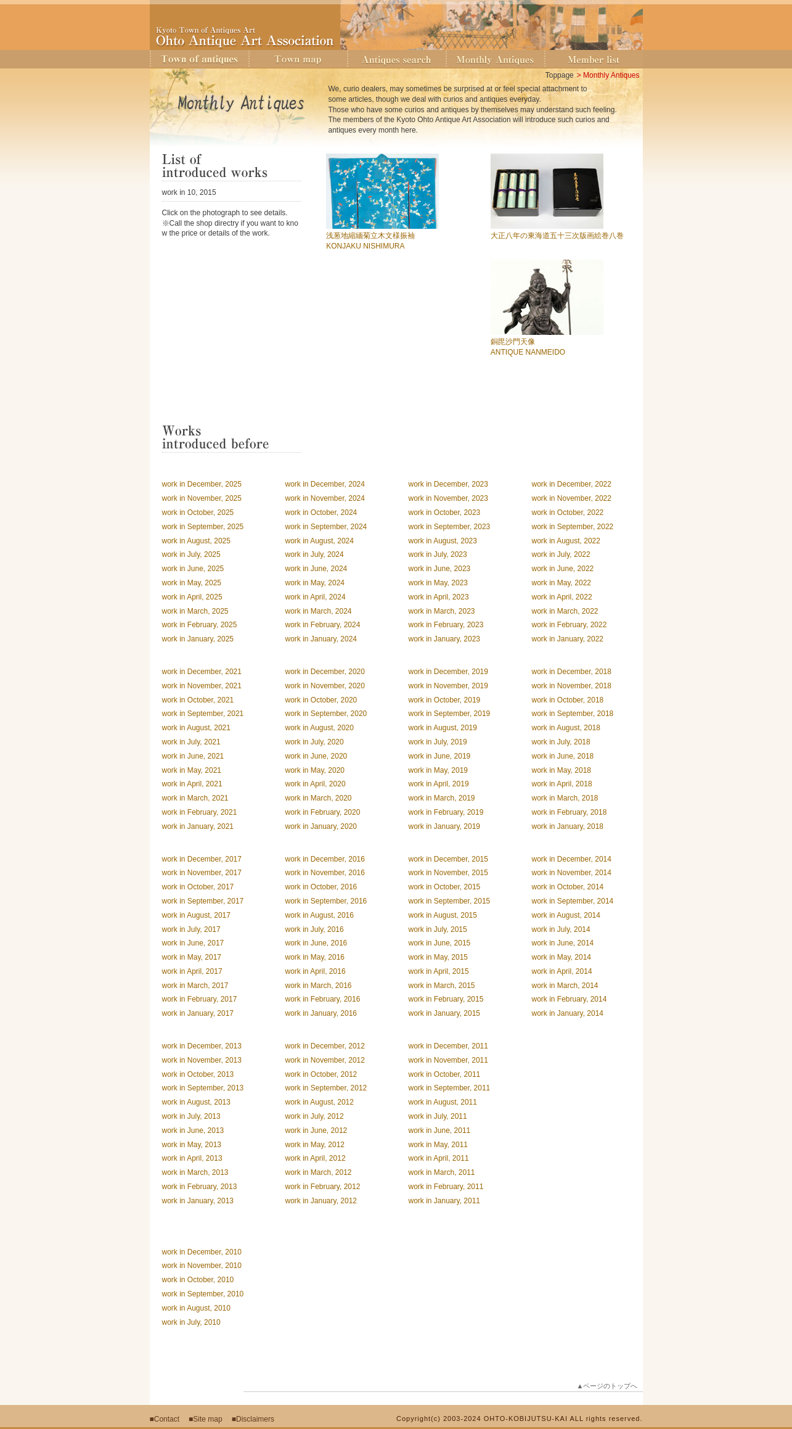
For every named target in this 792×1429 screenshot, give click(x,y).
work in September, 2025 (203, 526)
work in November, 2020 (325, 686)
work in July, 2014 (561, 929)
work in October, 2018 (568, 700)
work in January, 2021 (198, 826)
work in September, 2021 (203, 713)
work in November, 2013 (202, 1060)
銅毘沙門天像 (513, 341)
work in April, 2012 (315, 1158)
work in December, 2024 (325, 484)
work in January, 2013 (198, 1200)
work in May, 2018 (562, 770)
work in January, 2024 (321, 639)
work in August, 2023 (443, 541)
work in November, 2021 (202, 686)
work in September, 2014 (573, 901)
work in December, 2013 (202, 1046)
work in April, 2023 (439, 597)
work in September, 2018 (573, 713)
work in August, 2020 (319, 727)
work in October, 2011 (445, 1074)
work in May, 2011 (438, 1144)
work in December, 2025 (202, 484)
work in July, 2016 (314, 929)
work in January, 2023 (445, 639)
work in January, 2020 (321, 826)
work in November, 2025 (202, 498)
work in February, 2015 (446, 999)
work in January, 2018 (568, 826)
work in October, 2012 (321, 1074)
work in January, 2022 (568, 639)
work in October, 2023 (445, 512)
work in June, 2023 (440, 568)
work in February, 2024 (323, 624)
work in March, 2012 (318, 1172)
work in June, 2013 (193, 1130)
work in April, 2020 (315, 784)
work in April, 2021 (192, 784)
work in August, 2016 (319, 915)
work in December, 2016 (325, 859)
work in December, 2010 (202, 1252)
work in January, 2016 (321, 1013)
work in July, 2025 (191, 554)
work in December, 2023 (448, 484)
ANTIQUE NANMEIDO (528, 352)
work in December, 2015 (448, 859)
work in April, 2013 (192, 1158)
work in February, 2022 (569, 624)
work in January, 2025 (198, 639)
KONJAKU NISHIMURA (365, 246)
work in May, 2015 (438, 957)
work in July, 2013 (191, 1116)
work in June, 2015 (440, 943)
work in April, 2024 (315, 597)
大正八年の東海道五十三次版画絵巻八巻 (557, 235)
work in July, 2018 (561, 742)
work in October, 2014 (568, 887)
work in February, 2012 (323, 1186)
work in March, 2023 (442, 611)
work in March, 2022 (565, 611)
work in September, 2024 (326, 526)
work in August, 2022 (566, 541)
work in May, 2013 (192, 1144)
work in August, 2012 (319, 1102)
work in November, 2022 (571, 498)
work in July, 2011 (438, 1116)
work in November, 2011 (448, 1060)
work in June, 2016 (316, 943)
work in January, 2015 (445, 1013)
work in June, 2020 (316, 756)
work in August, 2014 (566, 915)
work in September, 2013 (203, 1088)
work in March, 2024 (318, 611)
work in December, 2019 (448, 671)
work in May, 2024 (315, 583)
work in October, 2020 (321, 700)
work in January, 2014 (568, 1013)
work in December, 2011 (448, 1046)
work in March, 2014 (565, 985)
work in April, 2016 (315, 971)
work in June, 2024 (316, 568)
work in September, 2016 (326, 901)
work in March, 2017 (195, 985)
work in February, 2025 (199, 624)
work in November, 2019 (448, 686)
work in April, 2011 (439, 1158)
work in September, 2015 (450, 901)
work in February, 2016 (323, 999)
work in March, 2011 (442, 1172)
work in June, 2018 (563, 756)
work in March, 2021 (195, 798)
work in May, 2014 (562, 957)
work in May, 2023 (438, 583)
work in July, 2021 (191, 742)
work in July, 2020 (314, 742)
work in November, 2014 (571, 872)
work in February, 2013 (199, 1186)
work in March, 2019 (442, 798)
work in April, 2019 (439, 784)
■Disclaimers (253, 1419)
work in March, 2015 (442, 985)
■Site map (205, 1419)
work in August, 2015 (443, 915)
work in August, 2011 (443, 1102)
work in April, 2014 (562, 971)
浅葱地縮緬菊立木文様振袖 (370, 235)
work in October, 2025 (198, 512)
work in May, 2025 (192, 583)
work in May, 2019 (438, 770)
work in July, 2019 (438, 742)
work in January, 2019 (445, 826)
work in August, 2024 (319, 541)
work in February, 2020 (323, 812)
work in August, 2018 (566, 727)
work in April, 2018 (562, 784)
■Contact (165, 1419)
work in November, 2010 (202, 1265)
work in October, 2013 (198, 1074)
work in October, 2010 (198, 1279)
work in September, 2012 (326, 1088)
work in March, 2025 (195, 611)
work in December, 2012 (325, 1046)
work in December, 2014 (571, 859)
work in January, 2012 (321, 1200)
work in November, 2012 (325, 1060)
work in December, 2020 (325, 671)
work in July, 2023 (438, 554)
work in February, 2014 (569, 999)
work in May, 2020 (315, 770)
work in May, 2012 (315, 1144)
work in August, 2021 (196, 727)
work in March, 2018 (565, 798)
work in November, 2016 (325, 872)
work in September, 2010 (203, 1294)
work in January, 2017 (198, 1013)
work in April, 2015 (439, 971)
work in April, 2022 (562, 597)
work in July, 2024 (314, 554)
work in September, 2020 (326, 713)
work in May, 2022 (562, 583)
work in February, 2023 (446, 624)
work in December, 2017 (202, 859)
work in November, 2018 (571, 686)
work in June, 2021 (193, 756)
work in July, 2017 (191, 929)
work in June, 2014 (563, 943)
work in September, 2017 (203, 901)
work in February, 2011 (446, 1186)
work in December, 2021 (202, 671)
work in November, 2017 (202, 872)
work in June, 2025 (193, 568)
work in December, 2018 (571, 671)
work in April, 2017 (192, 971)
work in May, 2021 (192, 770)
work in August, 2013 (196, 1102)
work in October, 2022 (568, 512)
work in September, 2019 (450, 713)
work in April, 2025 (192, 597)
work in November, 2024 (325, 498)
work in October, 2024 (321, 512)
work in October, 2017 (198, 887)
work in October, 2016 (321, 887)
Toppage (559, 75)
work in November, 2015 (448, 872)
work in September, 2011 (450, 1088)
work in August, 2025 (196, 541)
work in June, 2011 (440, 1130)
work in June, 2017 (193, 943)
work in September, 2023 (450, 526)
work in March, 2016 (318, 985)
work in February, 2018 (569, 812)
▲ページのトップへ (607, 1386)
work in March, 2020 (318, 798)
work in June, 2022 (563, 568)
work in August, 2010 (196, 1308)
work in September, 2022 (573, 526)
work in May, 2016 (315, 957)
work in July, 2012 (314, 1116)
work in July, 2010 (191, 1322)
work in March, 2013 (195, 1172)
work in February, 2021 (199, 812)
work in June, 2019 (440, 756)
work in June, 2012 (316, 1130)
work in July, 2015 (438, 929)
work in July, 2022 (561, 554)
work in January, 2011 (445, 1200)
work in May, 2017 (192, 957)
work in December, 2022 (571, 484)
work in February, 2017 (199, 999)
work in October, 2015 (445, 887)
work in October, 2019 (445, 700)
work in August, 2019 (443, 727)
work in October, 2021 (198, 700)
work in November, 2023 (448, 498)
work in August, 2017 (196, 915)
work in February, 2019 (446, 812)
